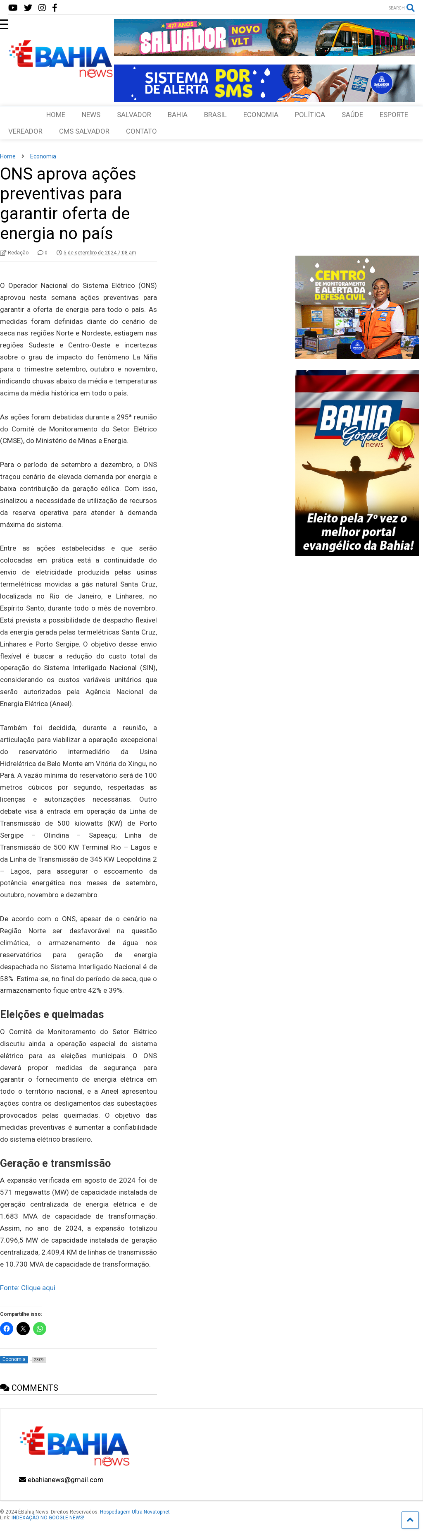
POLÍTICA (310, 114)
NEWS (91, 114)
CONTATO (141, 131)
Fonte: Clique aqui (27, 1288)
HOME (55, 114)
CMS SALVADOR (84, 131)
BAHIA (178, 114)
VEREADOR (25, 131)
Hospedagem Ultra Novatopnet (135, 1512)
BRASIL (215, 114)
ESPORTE (394, 114)
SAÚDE (352, 114)
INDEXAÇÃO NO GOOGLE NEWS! (48, 1518)
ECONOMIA (260, 114)
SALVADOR (134, 114)
